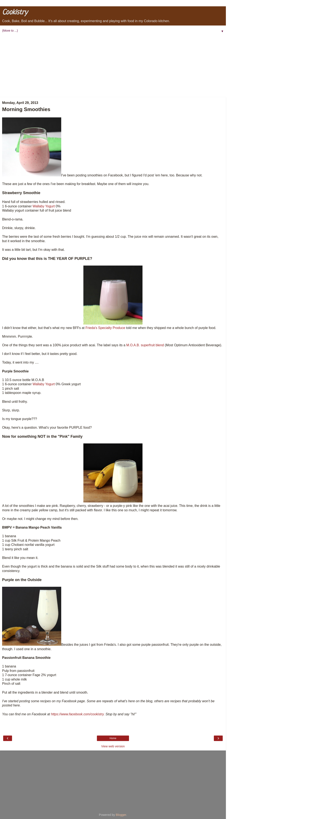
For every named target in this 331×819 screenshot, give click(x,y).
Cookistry (14, 12)
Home (113, 738)
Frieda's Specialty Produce (105, 328)
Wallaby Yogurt (44, 206)
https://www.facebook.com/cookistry (77, 714)
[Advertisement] (113, 65)
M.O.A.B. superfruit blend (145, 345)
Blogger (121, 814)
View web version (113, 746)
